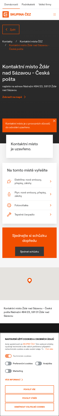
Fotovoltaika (29, 205)
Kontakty (7, 41)
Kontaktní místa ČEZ (31, 41)
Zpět (10, 29)
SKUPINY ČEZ (29, 344)
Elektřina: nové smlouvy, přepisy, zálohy (29, 181)
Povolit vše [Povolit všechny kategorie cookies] (29, 389)
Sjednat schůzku (29, 251)
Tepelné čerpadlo (29, 214)
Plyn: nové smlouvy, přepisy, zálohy (29, 194)
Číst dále (49, 349)
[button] (29, 280)
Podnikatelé (28, 4)
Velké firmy (45, 4)
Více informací (14, 379)
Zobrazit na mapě (14, 96)
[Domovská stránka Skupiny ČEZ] (26, 14)
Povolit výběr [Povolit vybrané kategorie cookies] (29, 398)
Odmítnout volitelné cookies (29, 407)
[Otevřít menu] (54, 14)
